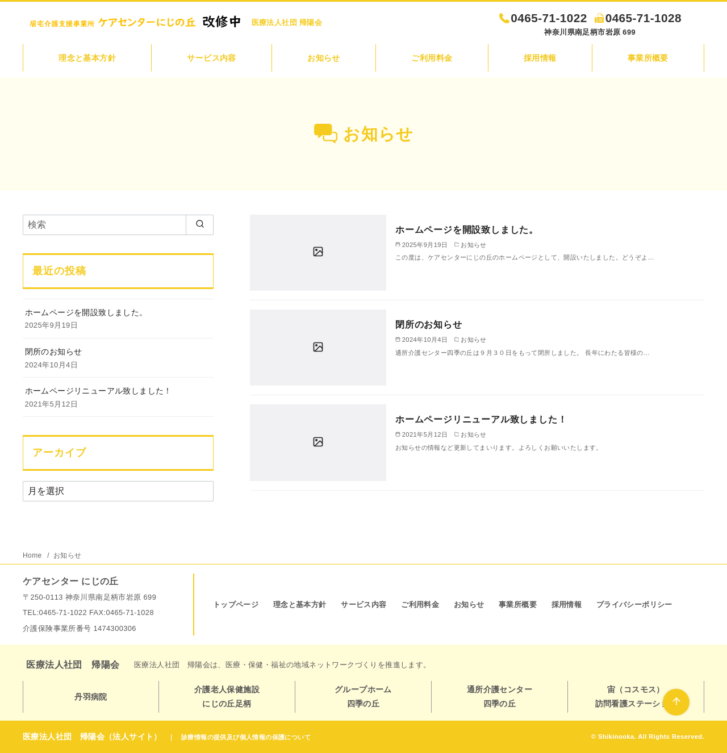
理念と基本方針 (87, 57)
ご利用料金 (431, 57)
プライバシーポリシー (634, 604)
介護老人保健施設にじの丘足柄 (227, 696)
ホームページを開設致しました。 (466, 230)
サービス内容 (211, 57)
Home (33, 555)
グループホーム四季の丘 (363, 696)
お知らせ (323, 57)
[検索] (118, 225)
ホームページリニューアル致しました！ (481, 419)
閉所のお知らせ (428, 324)
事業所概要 (648, 57)
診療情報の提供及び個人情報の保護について (246, 737)
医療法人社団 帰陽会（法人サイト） (92, 736)
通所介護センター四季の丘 (499, 696)
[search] (200, 225)
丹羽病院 (90, 696)
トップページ (235, 604)
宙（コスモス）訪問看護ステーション (636, 696)
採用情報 (540, 57)
